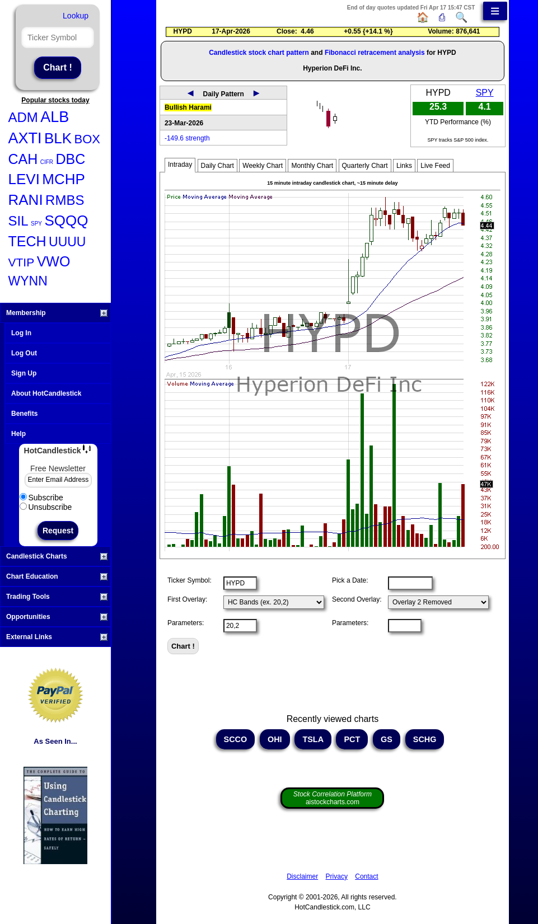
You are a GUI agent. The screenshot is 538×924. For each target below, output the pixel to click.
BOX (87, 139)
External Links (56, 637)
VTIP (21, 262)
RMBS (64, 200)
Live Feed (435, 166)
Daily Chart (217, 166)
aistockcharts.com (332, 798)
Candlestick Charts (56, 556)
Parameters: (185, 623)
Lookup (75, 15)
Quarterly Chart (365, 166)
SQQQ (66, 220)
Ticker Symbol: (189, 580)
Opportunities (56, 617)
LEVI (24, 179)
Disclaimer (302, 876)
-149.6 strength (187, 138)
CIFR (46, 162)
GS (386, 739)
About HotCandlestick (46, 393)
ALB (54, 117)
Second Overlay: (357, 599)
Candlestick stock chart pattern (259, 53)
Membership (56, 313)
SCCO (236, 739)
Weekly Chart (262, 166)
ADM (23, 117)
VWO (54, 261)
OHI (274, 739)
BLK (58, 138)
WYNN (28, 281)
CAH (23, 159)
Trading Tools (56, 597)
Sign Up (23, 373)
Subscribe (41, 497)
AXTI (25, 138)
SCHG (425, 739)
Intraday (180, 164)
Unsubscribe (46, 507)
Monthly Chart (312, 166)
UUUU (67, 241)
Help (18, 434)
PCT (351, 739)
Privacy (337, 876)
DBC (71, 159)
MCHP (63, 179)
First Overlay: (187, 599)
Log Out (24, 353)
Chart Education (56, 576)
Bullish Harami (188, 107)
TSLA (312, 739)
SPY (36, 224)
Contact (366, 876)
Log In (21, 333)
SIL (18, 220)
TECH (27, 241)
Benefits (24, 414)
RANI (25, 199)
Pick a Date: (350, 580)
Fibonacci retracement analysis (375, 53)
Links (404, 166)
